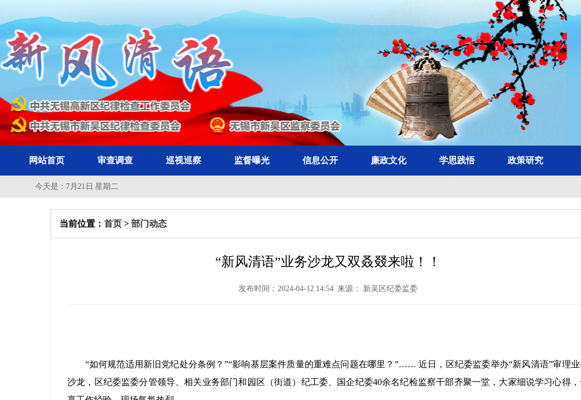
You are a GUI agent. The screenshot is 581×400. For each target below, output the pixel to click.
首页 (113, 223)
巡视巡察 (183, 160)
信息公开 (320, 160)
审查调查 (115, 160)
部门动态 (149, 223)
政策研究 (525, 160)
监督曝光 (252, 160)
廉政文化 (388, 160)
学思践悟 (457, 160)
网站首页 (46, 160)
